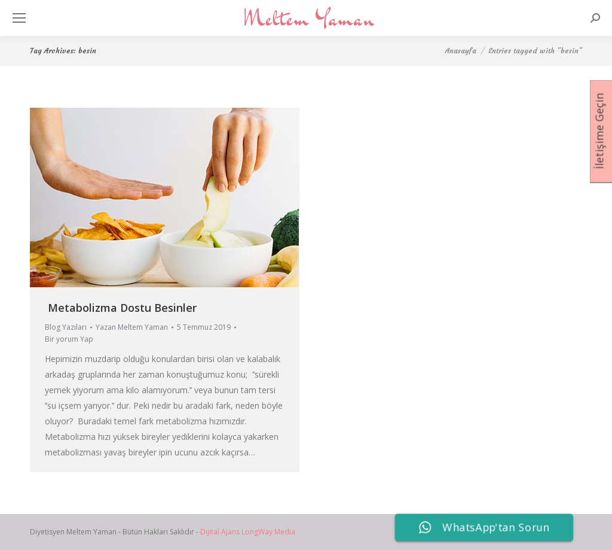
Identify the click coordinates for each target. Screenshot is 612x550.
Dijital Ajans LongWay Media (247, 532)
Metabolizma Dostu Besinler (122, 307)
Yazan (132, 327)
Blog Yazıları (66, 327)
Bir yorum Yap (69, 339)
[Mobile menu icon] (19, 18)
